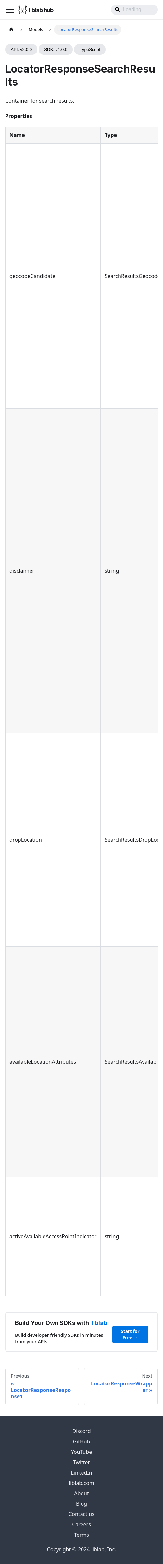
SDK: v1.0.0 (55, 49)
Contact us (81, 1514)
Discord (81, 1431)
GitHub (81, 1441)
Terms (81, 1534)
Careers (81, 1524)
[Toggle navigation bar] (10, 10)
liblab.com (81, 1483)
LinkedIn (81, 1472)
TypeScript (90, 49)
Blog (81, 1503)
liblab (99, 1322)
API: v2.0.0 (21, 49)
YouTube (81, 1451)
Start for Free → (130, 1334)
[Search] (134, 10)
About (81, 1493)
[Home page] (11, 30)
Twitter (81, 1462)
